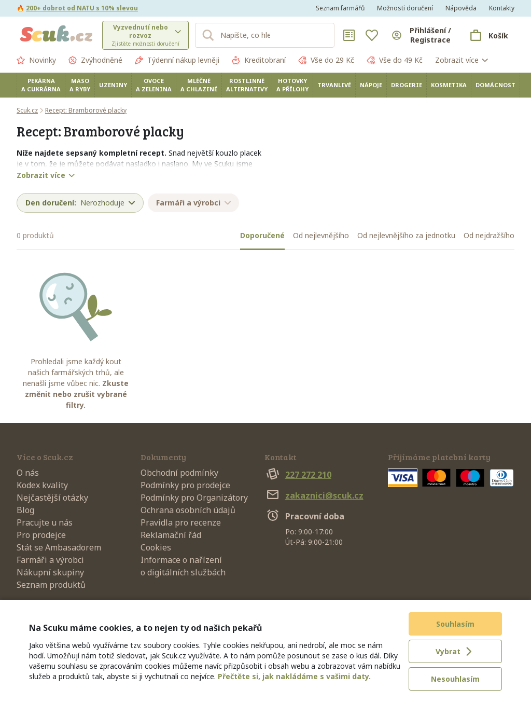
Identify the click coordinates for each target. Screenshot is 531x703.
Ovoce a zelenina (154, 85)
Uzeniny (113, 85)
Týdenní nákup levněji (177, 60)
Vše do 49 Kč (395, 60)
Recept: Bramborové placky (86, 110)
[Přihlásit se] (421, 35)
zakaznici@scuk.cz (314, 495)
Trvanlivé (334, 85)
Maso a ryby (79, 85)
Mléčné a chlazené (198, 85)
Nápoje (371, 85)
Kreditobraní (259, 60)
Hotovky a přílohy (292, 85)
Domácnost (495, 85)
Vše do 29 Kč (326, 60)
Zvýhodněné (95, 60)
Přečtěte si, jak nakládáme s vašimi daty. (294, 676)
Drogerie (406, 85)
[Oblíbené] (372, 35)
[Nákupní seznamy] (349, 35)
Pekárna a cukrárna (41, 85)
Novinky (36, 60)
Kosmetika (449, 85)
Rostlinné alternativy (247, 85)
